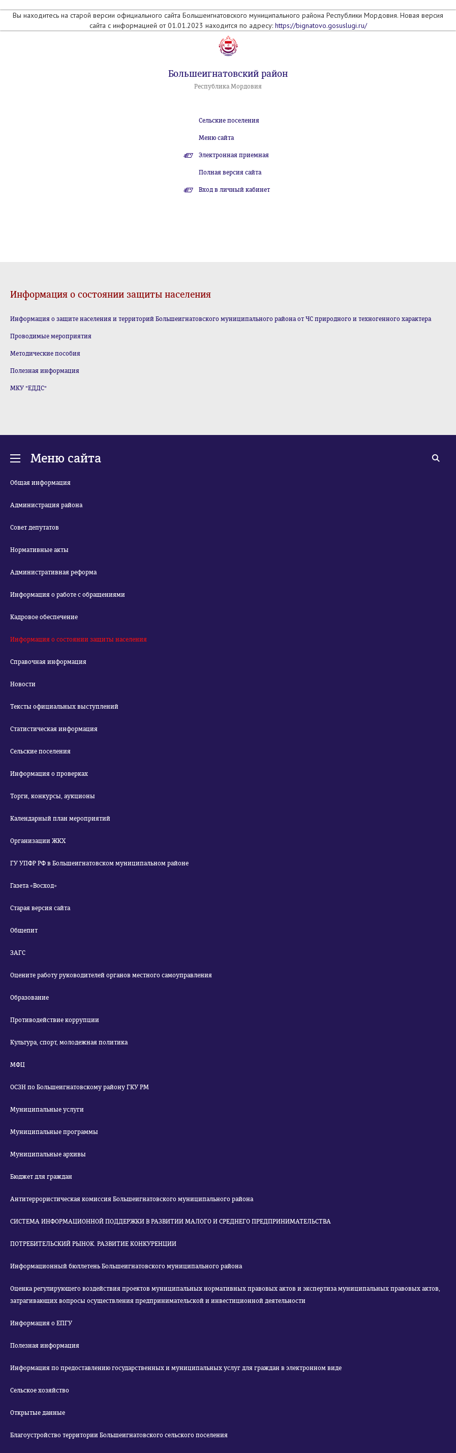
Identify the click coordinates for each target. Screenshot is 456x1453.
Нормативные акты (39, 550)
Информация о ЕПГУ (41, 1323)
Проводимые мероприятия (51, 336)
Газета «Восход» (33, 885)
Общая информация (40, 482)
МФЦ (17, 1064)
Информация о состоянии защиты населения (78, 639)
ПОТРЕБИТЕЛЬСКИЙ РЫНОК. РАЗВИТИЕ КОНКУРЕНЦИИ (93, 1243)
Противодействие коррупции (54, 1020)
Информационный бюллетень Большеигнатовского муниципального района (126, 1266)
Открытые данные (37, 1412)
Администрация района (46, 505)
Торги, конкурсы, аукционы (52, 796)
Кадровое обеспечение (44, 617)
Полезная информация (44, 370)
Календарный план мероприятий (60, 818)
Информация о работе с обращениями (67, 594)
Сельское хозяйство (39, 1390)
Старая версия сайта (40, 908)
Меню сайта (216, 137)
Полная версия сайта (230, 172)
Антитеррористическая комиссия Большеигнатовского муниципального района (131, 1199)
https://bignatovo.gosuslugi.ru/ (321, 25)
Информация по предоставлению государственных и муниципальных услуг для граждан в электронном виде (176, 1368)
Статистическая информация (54, 729)
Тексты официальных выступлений (64, 706)
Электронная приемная (234, 155)
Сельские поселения (229, 120)
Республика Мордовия (228, 86)
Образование (29, 997)
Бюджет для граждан (41, 1176)
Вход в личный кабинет (234, 189)
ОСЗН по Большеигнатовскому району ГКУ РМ (79, 1087)
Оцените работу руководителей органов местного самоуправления (111, 975)
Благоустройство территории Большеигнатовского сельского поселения (119, 1435)
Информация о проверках (49, 773)
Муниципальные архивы (48, 1154)
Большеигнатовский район (228, 73)
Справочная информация (48, 661)
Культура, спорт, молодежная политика (69, 1042)
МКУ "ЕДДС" (28, 388)
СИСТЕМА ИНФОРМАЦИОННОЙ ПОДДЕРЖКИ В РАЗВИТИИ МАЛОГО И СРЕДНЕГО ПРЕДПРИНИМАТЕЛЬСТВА (170, 1221)
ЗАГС (17, 952)
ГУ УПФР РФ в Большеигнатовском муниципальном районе (99, 863)
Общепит (24, 930)
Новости (23, 684)
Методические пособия (45, 353)
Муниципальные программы (54, 1132)
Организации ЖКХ (38, 841)
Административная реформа (53, 572)
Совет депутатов (34, 527)
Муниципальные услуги (47, 1109)
